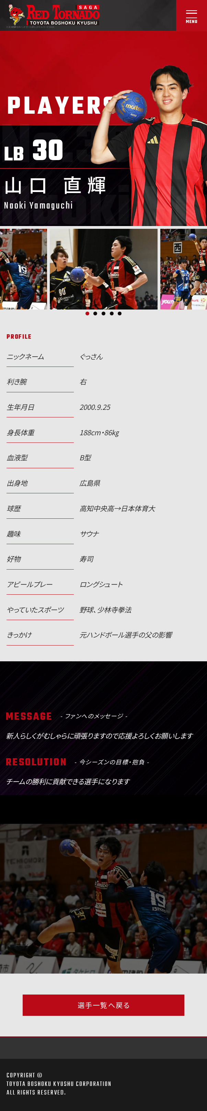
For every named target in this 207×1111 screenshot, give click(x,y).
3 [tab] (103, 313)
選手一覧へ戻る (104, 1005)
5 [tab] (120, 313)
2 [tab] (95, 313)
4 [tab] (112, 313)
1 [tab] (87, 313)
